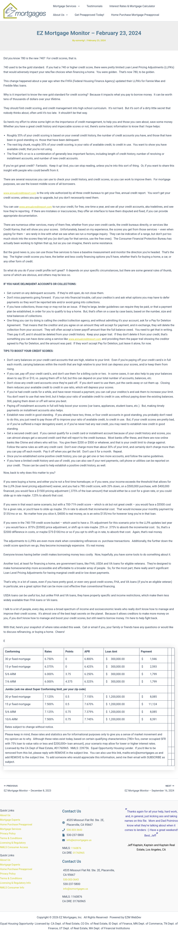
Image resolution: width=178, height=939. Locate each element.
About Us (5, 815)
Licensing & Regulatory (14, 842)
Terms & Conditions (12, 838)
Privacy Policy (8, 833)
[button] (77, 6)
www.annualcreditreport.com (21, 193)
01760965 (79, 852)
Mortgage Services (11, 829)
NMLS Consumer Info (13, 887)
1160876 (76, 848)
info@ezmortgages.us (80, 840)
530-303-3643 (75, 829)
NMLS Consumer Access (15, 847)
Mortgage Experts (11, 819)
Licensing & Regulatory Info (17, 882)
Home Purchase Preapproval (17, 824)
